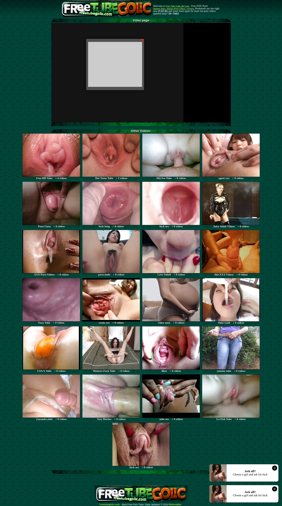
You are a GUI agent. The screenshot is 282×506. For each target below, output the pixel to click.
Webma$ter (175, 504)
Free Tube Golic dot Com (177, 6)
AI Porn (190, 8)
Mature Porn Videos (176, 8)
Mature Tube (159, 8)
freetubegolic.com (110, 504)
